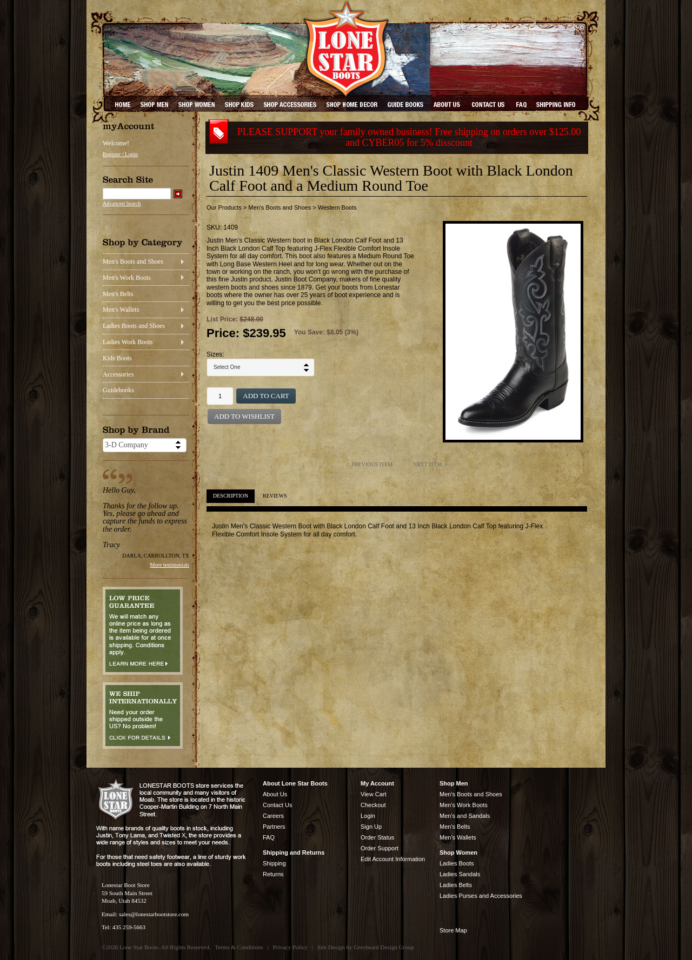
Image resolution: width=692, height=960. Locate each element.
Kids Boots (117, 358)
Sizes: (215, 354)
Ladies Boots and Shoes (134, 326)
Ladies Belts (456, 885)
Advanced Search (122, 203)
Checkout (373, 805)
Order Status (377, 837)
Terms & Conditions (239, 947)
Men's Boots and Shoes (133, 261)
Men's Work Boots (127, 277)
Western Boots (337, 207)
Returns (273, 874)
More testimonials (170, 565)
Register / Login (120, 154)
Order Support (379, 848)
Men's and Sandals (465, 816)
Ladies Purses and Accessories (481, 895)
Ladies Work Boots (127, 342)
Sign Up (371, 826)
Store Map (453, 930)
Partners (274, 826)
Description (230, 496)
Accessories (118, 374)
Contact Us (277, 805)
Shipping (274, 863)
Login (368, 816)
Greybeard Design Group (384, 947)
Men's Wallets (121, 309)
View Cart (373, 794)
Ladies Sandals (460, 874)
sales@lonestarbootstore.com (154, 914)
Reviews (275, 496)
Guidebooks (118, 390)
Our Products (224, 207)
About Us (275, 794)
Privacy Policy (290, 947)
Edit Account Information (393, 859)
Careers (273, 816)
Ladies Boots (457, 863)
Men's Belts (118, 294)
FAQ (269, 837)
